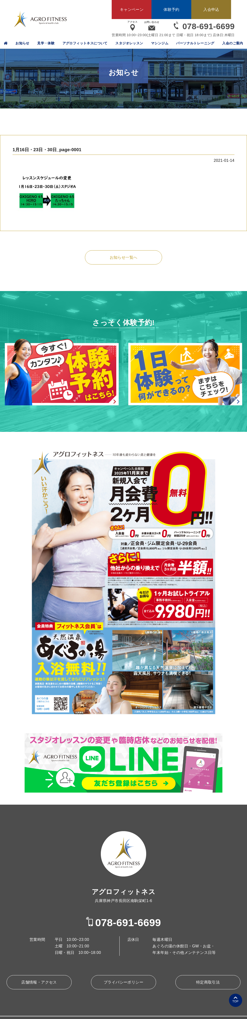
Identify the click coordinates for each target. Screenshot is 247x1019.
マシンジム (159, 43)
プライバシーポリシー (123, 982)
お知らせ (22, 43)
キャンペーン (132, 9)
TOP (235, 1001)
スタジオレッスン (129, 43)
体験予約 (171, 9)
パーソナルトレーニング (195, 43)
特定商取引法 (208, 982)
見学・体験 (46, 43)
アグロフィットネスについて (85, 43)
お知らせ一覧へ (123, 257)
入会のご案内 (232, 43)
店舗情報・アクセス (39, 982)
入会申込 (211, 9)
